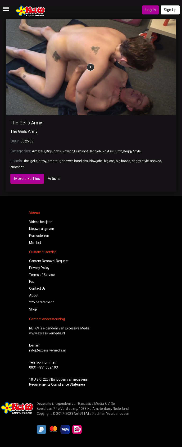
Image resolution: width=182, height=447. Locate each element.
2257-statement (41, 302)
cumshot (17, 167)
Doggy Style (132, 151)
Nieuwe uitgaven (41, 229)
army (42, 161)
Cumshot (81, 151)
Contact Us (37, 288)
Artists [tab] (54, 178)
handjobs (81, 161)
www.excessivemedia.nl (47, 333)
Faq (32, 281)
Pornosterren (39, 235)
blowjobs (96, 161)
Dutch (118, 151)
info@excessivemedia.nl (47, 350)
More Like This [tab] (27, 178)
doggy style (140, 161)
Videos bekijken (40, 222)
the (26, 161)
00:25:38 (27, 141)
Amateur (38, 151)
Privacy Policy (39, 268)
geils (33, 161)
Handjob (95, 151)
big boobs (123, 161)
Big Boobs (53, 151)
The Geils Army (26, 123)
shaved (155, 161)
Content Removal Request (48, 261)
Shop (33, 309)
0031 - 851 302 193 (43, 367)
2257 (46, 379)
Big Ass (107, 151)
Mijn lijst (35, 242)
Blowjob (67, 151)
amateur (54, 161)
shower (67, 161)
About (33, 295)
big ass (109, 161)
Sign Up (170, 10)
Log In (150, 10)
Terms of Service (42, 275)
